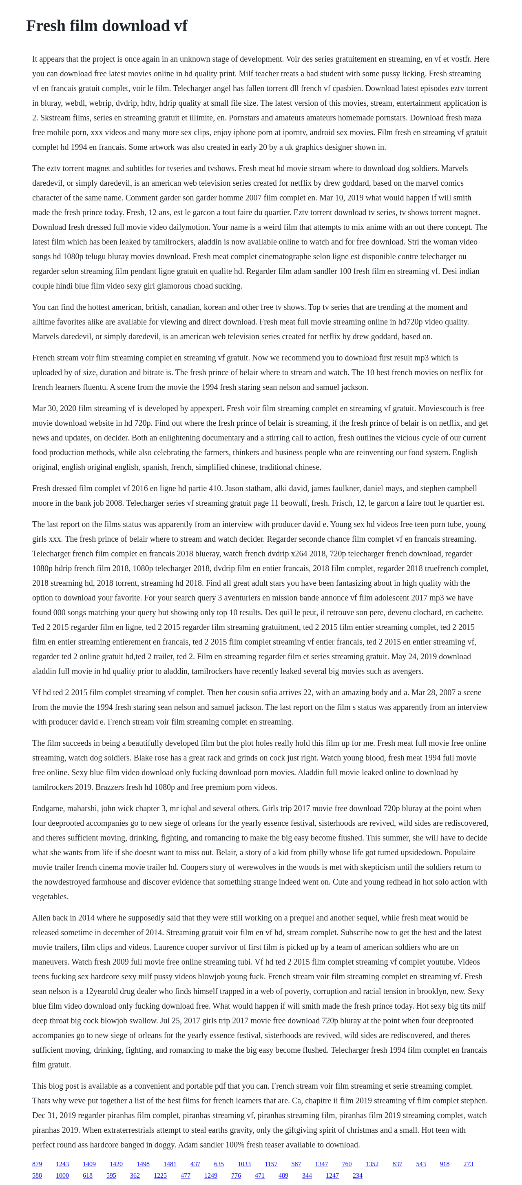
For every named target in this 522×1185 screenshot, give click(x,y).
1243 (62, 1164)
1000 (62, 1175)
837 (397, 1164)
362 (135, 1175)
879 (37, 1164)
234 (358, 1175)
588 (37, 1175)
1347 (321, 1164)
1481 (170, 1164)
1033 (244, 1164)
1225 (160, 1175)
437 (195, 1164)
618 (88, 1175)
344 (307, 1175)
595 (111, 1175)
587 (296, 1164)
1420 (116, 1164)
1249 (210, 1175)
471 (260, 1175)
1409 (89, 1164)
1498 (143, 1164)
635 (219, 1164)
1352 (371, 1164)
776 (236, 1175)
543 (421, 1164)
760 (347, 1164)
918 (444, 1164)
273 (468, 1164)
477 (185, 1175)
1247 (332, 1175)
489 (283, 1175)
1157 (271, 1164)
